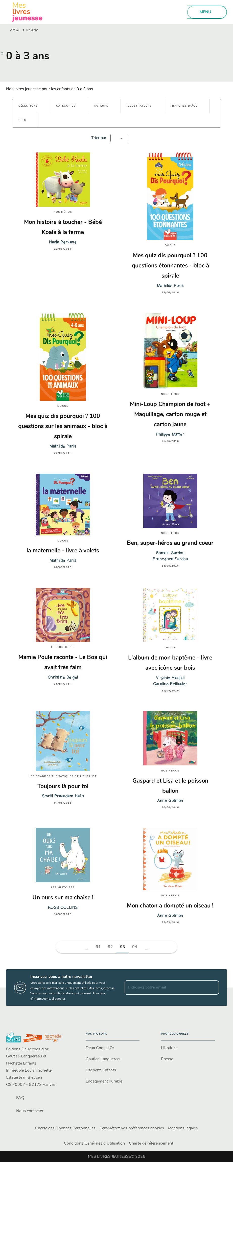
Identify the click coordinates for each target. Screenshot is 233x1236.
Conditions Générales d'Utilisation (94, 1144)
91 (98, 947)
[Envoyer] (213, 987)
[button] (31, 106)
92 (110, 947)
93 (122, 947)
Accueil (15, 30)
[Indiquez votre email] (165, 987)
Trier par (98, 138)
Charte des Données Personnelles (65, 1128)
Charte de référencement (151, 1144)
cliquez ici (58, 998)
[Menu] (207, 12)
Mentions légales (183, 1128)
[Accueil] (27, 12)
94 (134, 947)
